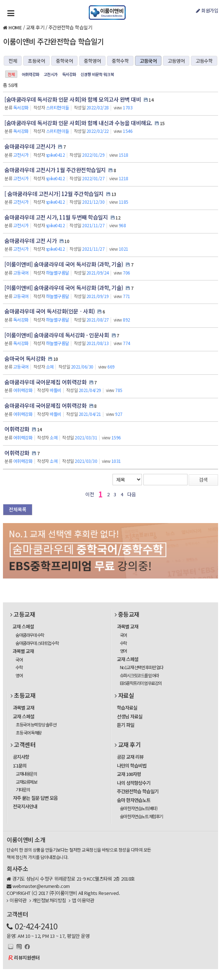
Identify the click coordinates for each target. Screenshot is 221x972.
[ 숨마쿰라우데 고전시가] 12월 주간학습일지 (54, 193)
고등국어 (148, 60)
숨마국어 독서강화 (25, 358)
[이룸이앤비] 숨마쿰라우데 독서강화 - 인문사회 (56, 335)
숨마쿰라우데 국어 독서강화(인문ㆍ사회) (49, 311)
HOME (15, 27)
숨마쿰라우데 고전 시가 (30, 240)
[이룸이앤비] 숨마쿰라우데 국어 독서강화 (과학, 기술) (63, 264)
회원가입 (207, 10)
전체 (12, 60)
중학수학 (120, 60)
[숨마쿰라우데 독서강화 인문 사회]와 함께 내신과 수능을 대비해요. (78, 123)
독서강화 (69, 74)
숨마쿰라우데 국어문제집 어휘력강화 (45, 382)
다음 (131, 494)
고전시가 (51, 74)
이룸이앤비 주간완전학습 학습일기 (53, 41)
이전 (89, 494)
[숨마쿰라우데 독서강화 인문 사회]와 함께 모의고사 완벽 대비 (72, 99)
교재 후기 (35, 27)
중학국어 (64, 60)
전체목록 (17, 509)
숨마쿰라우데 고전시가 (30, 146)
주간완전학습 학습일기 (70, 27)
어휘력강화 (30, 74)
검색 (203, 479)
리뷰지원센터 (26, 957)
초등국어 (36, 60)
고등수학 (204, 60)
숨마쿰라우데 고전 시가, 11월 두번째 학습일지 (56, 217)
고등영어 (176, 60)
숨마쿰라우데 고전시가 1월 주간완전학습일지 (55, 170)
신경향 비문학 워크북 (97, 74)
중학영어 (92, 60)
